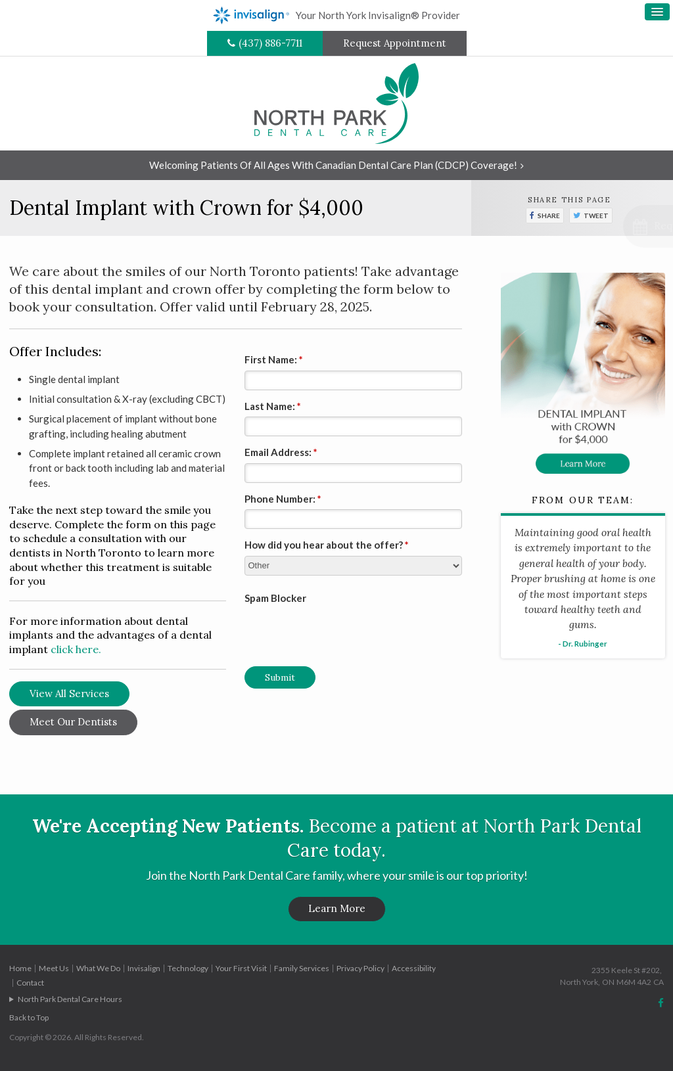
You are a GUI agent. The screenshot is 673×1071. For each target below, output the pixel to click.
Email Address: (280, 452)
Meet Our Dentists (73, 722)
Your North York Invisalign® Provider (336, 15)
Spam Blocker (275, 598)
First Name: (273, 359)
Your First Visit (241, 968)
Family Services (301, 968)
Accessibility (414, 968)
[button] (601, 226)
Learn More (336, 908)
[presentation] (321, 628)
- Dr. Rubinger (582, 643)
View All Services (69, 693)
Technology (188, 968)
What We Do (98, 968)
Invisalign (144, 968)
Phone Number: (282, 499)
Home (20, 968)
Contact (30, 983)
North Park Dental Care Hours (70, 999)
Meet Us (54, 968)
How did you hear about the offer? (326, 545)
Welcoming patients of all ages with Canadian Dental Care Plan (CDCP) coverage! (333, 165)
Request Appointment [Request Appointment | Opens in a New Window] (394, 43)
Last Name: (272, 406)
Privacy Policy (360, 968)
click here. (76, 649)
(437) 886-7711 (270, 43)
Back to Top (29, 1017)
